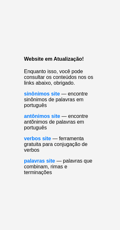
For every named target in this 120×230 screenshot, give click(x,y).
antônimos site (42, 116)
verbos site (37, 138)
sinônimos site (42, 93)
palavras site (39, 161)
